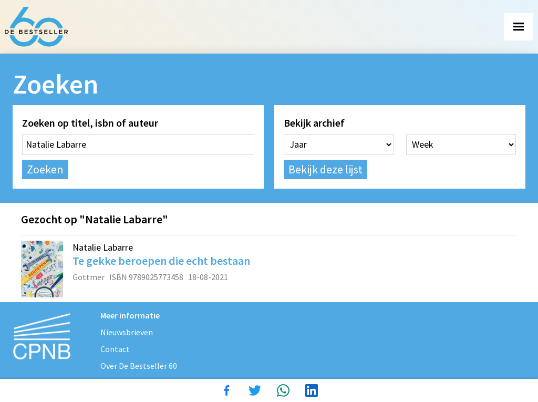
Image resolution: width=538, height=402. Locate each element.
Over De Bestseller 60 (138, 365)
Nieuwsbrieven (126, 332)
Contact (115, 349)
